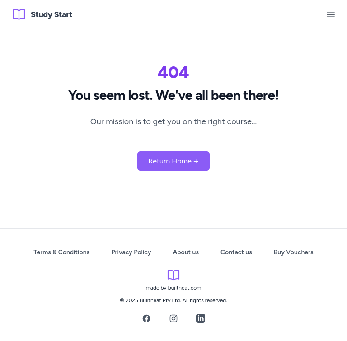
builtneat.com (185, 288)
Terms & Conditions (61, 252)
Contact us (236, 252)
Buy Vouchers (294, 252)
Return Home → (173, 161)
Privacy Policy (131, 252)
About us (186, 252)
